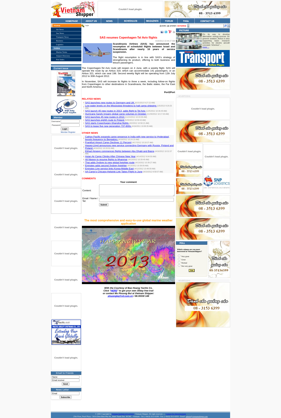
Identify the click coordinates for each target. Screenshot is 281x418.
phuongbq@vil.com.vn (120, 294)
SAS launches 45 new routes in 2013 (104, 112)
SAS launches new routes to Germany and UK (109, 100)
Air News (59, 29)
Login (86, 25)
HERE (114, 288)
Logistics (59, 44)
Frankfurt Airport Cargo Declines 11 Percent (107, 137)
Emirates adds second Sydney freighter (105, 158)
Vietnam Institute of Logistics (122, 414)
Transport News (61, 37)
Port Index (59, 59)
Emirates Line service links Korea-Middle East (108, 161)
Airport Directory (62, 56)
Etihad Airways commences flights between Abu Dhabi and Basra (118, 146)
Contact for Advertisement (176, 414)
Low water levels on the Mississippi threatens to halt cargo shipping (120, 103)
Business (58, 41)
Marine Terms (60, 52)
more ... (206, 47)
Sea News (59, 33)
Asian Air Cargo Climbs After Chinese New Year (109, 149)
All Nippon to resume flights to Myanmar (105, 152)
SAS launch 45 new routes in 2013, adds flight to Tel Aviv (114, 106)
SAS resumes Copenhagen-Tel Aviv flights (128, 37)
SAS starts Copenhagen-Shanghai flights (106, 118)
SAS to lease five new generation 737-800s (107, 121)
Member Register (67, 132)
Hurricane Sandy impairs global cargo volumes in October (115, 109)
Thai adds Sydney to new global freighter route (109, 155)
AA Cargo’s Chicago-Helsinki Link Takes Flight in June (113, 164)
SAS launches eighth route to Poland (104, 115)
